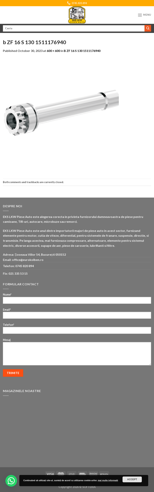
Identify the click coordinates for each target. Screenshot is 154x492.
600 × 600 (53, 50)
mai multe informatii (108, 480)
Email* (77, 314)
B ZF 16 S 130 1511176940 (82, 50)
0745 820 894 (24, 266)
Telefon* (77, 329)
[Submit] (148, 28)
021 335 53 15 (18, 273)
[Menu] (144, 15)
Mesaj (77, 353)
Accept (132, 479)
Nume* (77, 299)
